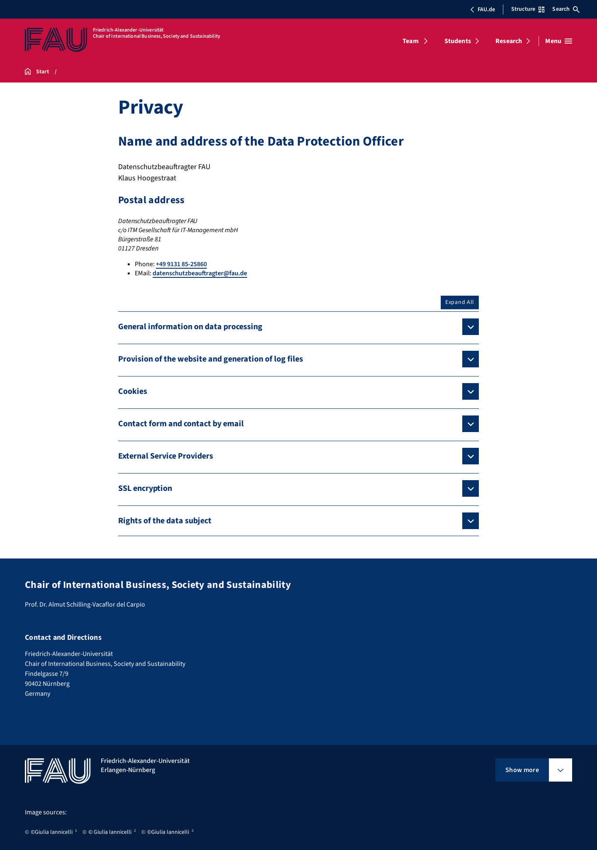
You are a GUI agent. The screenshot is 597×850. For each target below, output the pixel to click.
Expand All (459, 302)
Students (457, 41)
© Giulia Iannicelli (109, 832)
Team (411, 41)
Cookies (132, 391)
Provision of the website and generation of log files (210, 359)
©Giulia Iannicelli (52, 832)
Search (566, 9)
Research (508, 41)
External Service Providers (165, 456)
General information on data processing (190, 327)
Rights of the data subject (164, 521)
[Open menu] (558, 41)
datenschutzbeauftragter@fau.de (200, 273)
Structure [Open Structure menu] (527, 9)
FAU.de (482, 9)
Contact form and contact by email (181, 424)
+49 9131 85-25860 (181, 264)
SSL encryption (145, 488)
